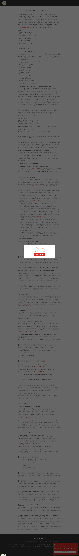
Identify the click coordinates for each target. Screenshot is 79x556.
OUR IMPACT (39, 254)
